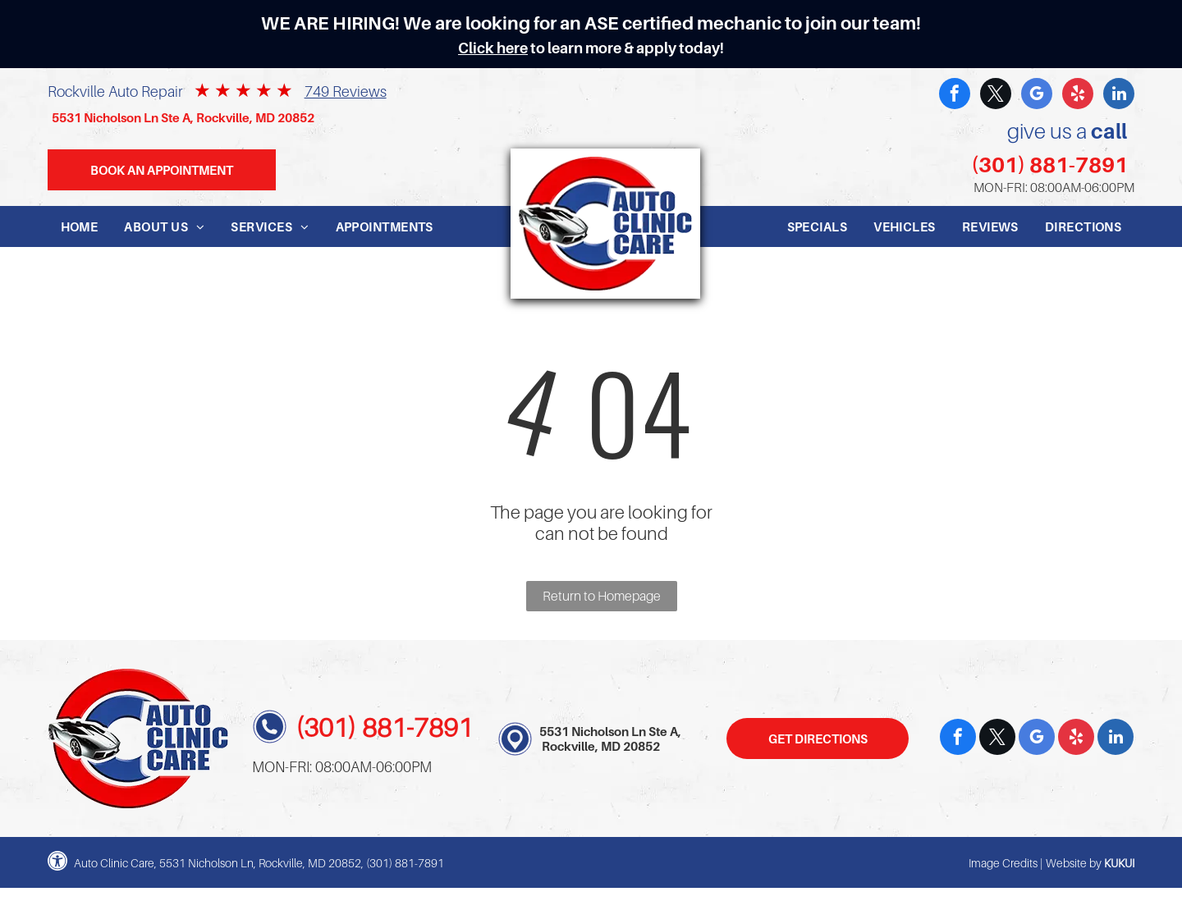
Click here (493, 48)
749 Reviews (346, 91)
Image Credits (1003, 863)
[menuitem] (80, 226)
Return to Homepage (602, 596)
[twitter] (995, 95)
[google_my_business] (1036, 95)
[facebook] (954, 95)
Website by (1074, 863)
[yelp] (1077, 95)
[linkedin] (1118, 95)
